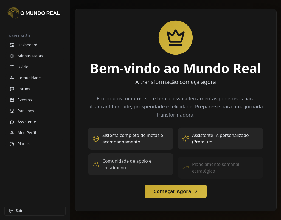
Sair (16, 210)
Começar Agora (175, 191)
